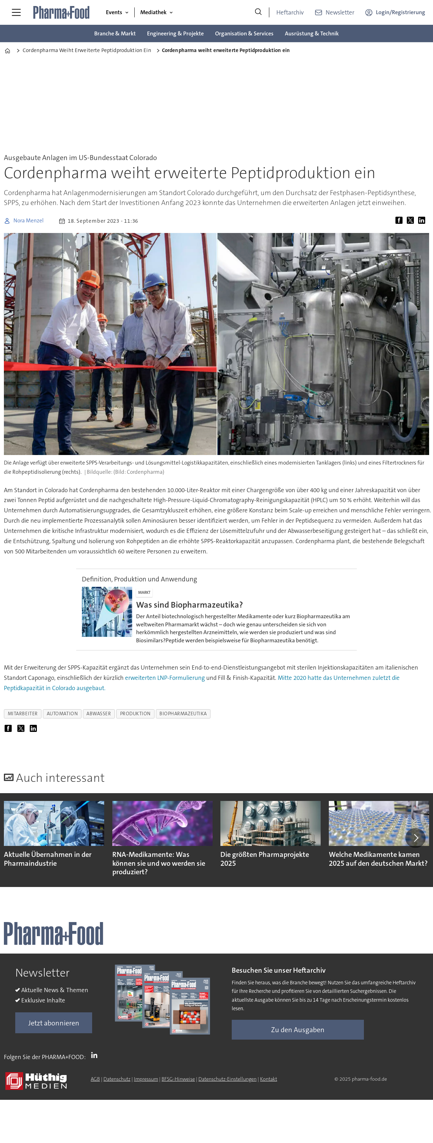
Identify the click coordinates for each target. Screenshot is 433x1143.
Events (114, 12)
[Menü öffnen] (16, 12)
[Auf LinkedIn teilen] (423, 221)
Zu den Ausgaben (298, 1029)
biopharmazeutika (183, 714)
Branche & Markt (115, 33)
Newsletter (340, 12)
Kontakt (268, 1079)
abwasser (98, 714)
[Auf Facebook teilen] (400, 221)
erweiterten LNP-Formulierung (165, 678)
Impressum (146, 1079)
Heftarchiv (290, 12)
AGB (95, 1079)
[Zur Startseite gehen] (61, 12)
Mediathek (153, 12)
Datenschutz (116, 1079)
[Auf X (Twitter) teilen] (411, 221)
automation (62, 714)
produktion (135, 714)
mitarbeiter (23, 714)
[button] (415, 838)
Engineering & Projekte (175, 33)
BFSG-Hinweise (178, 1079)
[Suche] (258, 12)
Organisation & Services (244, 33)
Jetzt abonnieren (53, 1023)
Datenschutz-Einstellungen (227, 1079)
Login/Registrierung (400, 12)
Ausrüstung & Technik (312, 33)
